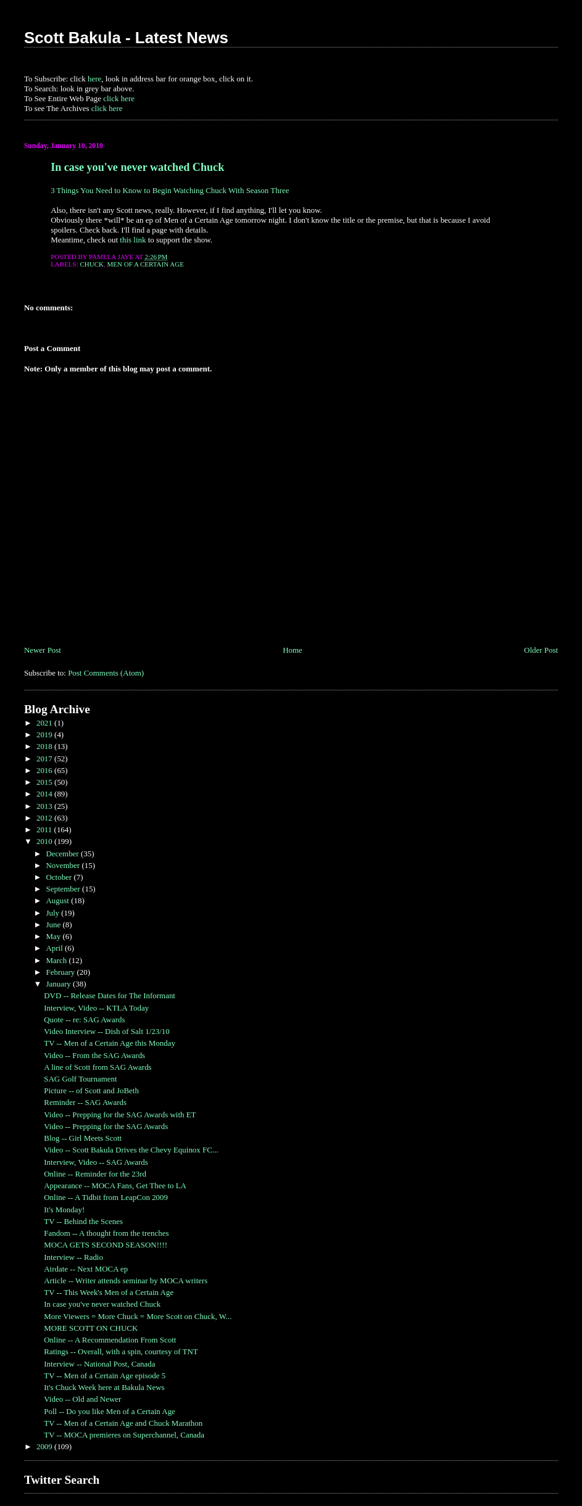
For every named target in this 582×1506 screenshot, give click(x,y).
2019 (45, 734)
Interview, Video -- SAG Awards (96, 1162)
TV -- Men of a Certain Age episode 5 (104, 1375)
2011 (45, 829)
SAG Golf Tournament (80, 1078)
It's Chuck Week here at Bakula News (104, 1387)
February (61, 972)
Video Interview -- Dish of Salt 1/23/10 (107, 1031)
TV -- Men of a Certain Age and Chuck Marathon (123, 1423)
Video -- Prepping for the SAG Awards (106, 1126)
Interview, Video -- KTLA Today (96, 1007)
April (55, 948)
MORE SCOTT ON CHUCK (91, 1328)
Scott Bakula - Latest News (126, 37)
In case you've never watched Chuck (137, 167)
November (63, 865)
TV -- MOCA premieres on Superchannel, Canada (124, 1434)
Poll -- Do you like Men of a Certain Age (109, 1411)
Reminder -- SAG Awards (85, 1102)
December (63, 853)
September (64, 888)
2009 (45, 1446)
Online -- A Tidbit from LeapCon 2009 (106, 1197)
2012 (45, 817)
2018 (45, 746)
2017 (45, 758)
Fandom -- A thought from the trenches (106, 1233)
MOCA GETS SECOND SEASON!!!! (105, 1244)
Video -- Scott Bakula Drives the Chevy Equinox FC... (131, 1149)
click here (119, 98)
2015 (45, 782)
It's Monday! (64, 1209)
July (53, 912)
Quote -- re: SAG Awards (84, 1019)
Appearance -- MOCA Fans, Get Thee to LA (115, 1185)
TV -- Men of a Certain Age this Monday (109, 1043)
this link (133, 239)
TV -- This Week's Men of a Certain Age (108, 1292)
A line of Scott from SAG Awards (97, 1067)
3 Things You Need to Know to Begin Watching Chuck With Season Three (170, 190)
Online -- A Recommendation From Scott (110, 1339)
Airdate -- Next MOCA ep (86, 1268)
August (58, 900)
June (54, 924)
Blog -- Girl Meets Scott (83, 1138)
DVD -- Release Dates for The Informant (109, 995)
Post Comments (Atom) (106, 672)
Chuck (92, 264)
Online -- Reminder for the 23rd (95, 1173)
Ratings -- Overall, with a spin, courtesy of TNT (120, 1351)
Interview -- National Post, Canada (99, 1363)
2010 (45, 841)
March (57, 960)
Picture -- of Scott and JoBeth (91, 1090)
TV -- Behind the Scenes (83, 1221)
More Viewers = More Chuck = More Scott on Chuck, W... (137, 1316)
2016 (45, 770)
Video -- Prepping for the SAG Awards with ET (120, 1114)
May (54, 936)
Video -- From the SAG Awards (94, 1055)
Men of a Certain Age (145, 264)
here (94, 78)
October (59, 877)
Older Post (541, 650)
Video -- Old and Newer (82, 1399)
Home (292, 650)
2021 (45, 722)
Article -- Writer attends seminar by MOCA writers (125, 1280)
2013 (45, 806)
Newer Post (42, 650)
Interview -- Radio (73, 1257)
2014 (45, 793)
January (59, 983)
